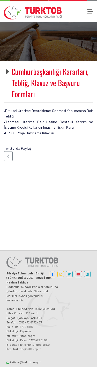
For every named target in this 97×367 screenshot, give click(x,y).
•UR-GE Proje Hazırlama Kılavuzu (29, 133)
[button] (8, 156)
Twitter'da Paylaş (18, 148)
